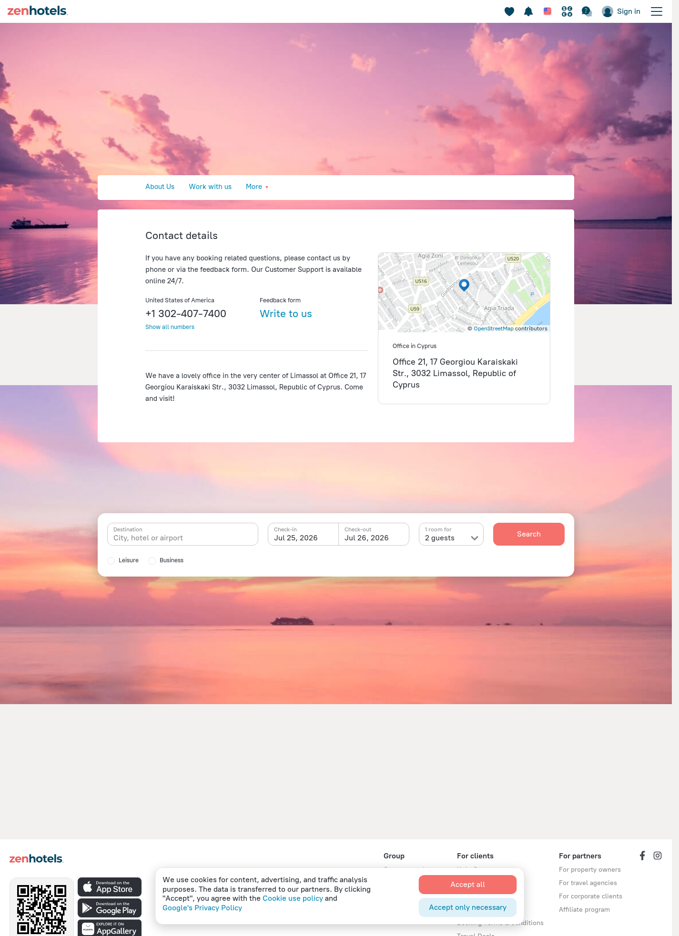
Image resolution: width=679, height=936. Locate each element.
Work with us (210, 186)
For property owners (590, 870)
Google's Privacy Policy (202, 907)
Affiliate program (584, 910)
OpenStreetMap (494, 328)
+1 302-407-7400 (185, 313)
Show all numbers (169, 326)
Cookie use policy (293, 898)
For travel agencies (588, 883)
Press (297, 186)
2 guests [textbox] (440, 537)
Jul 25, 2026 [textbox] (296, 537)
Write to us (286, 313)
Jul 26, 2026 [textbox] (367, 537)
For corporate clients (590, 896)
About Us (159, 186)
